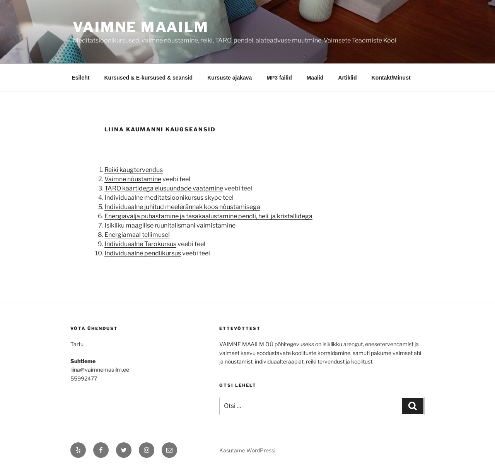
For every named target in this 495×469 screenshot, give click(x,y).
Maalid (315, 78)
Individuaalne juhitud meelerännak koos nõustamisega (182, 207)
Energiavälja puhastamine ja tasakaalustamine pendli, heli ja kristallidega (208, 216)
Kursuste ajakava (229, 78)
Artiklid (347, 78)
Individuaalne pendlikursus (142, 253)
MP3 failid (279, 78)
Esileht (81, 78)
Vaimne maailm (140, 27)
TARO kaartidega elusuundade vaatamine (163, 188)
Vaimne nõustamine (132, 179)
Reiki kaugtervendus (133, 169)
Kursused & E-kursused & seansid (148, 78)
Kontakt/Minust (391, 78)
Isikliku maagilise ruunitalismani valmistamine (170, 225)
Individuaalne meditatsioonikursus (153, 197)
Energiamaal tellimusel (137, 234)
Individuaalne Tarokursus (140, 244)
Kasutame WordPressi (247, 450)
